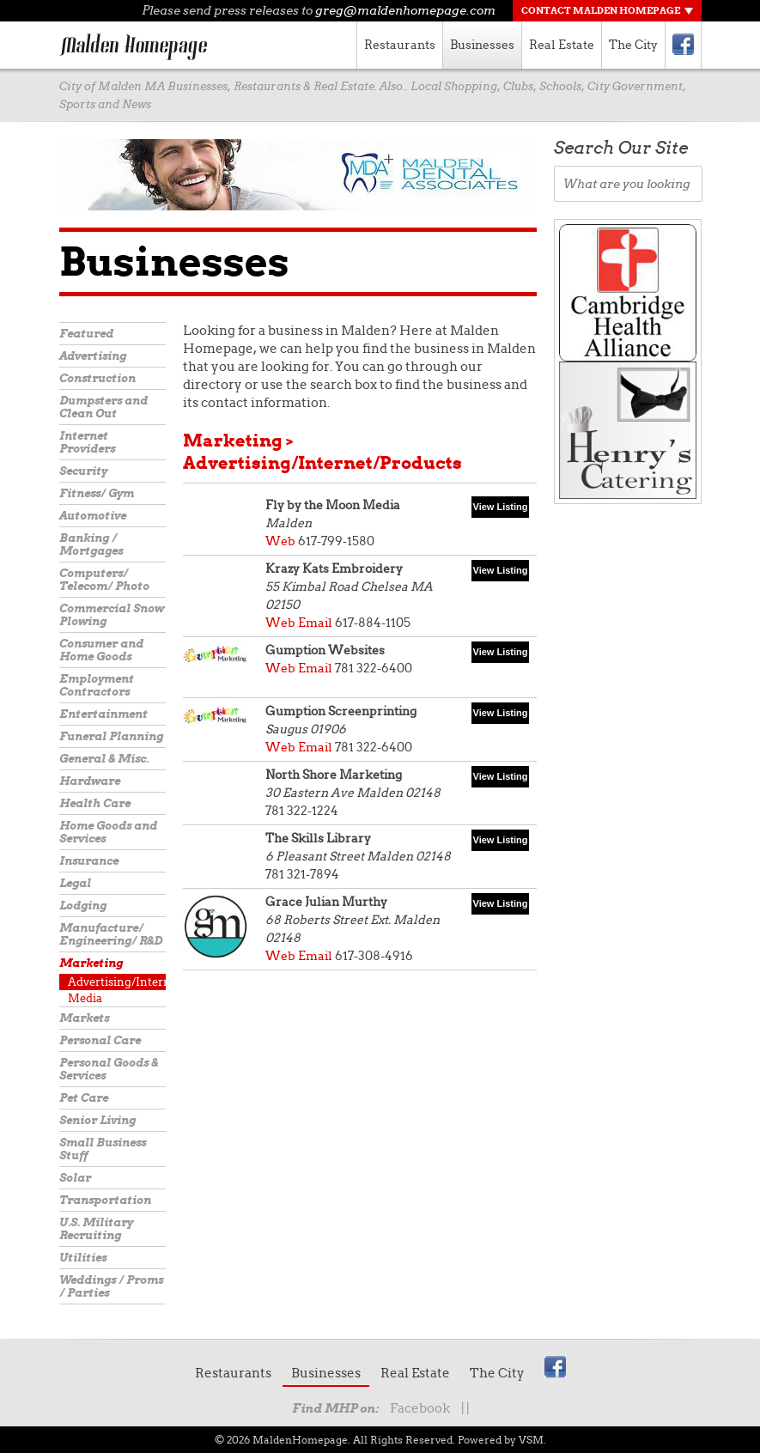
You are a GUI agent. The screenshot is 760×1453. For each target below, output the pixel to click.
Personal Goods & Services (108, 1069)
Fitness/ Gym (96, 493)
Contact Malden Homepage (600, 10)
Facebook (420, 1408)
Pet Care (83, 1097)
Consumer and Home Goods (101, 650)
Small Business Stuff (102, 1149)
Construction (97, 378)
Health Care (95, 803)
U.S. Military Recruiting (96, 1229)
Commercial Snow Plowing (111, 615)
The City (633, 45)
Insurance (89, 860)
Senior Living (97, 1120)
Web (280, 541)
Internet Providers (87, 442)
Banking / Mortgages (91, 544)
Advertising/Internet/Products (117, 982)
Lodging (82, 905)
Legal (75, 883)
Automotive (92, 515)
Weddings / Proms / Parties (111, 1286)
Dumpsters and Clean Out (103, 407)
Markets (84, 1018)
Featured (86, 333)
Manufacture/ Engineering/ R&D (110, 934)
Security (83, 471)
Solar (75, 1177)
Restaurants (399, 45)
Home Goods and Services (108, 832)
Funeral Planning (111, 736)
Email (315, 622)
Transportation (105, 1200)
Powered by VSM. (502, 1439)
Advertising (92, 356)
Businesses (482, 45)
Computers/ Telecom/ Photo (104, 580)
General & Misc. (104, 758)
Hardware (89, 781)
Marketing (91, 963)
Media (85, 998)
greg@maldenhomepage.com (405, 10)
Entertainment (103, 714)
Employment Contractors (96, 685)
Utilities (82, 1257)
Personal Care (100, 1040)
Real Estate (561, 45)
